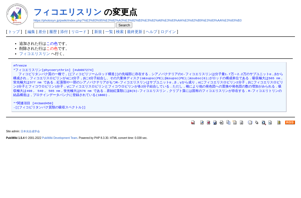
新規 (98, 31)
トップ (14, 31)
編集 (31, 31)
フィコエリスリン (68, 11)
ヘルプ (151, 31)
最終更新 (134, 31)
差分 (42, 31)
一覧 (109, 31)
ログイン (168, 31)
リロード (79, 31)
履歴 (53, 31)
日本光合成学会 (30, 131)
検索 (120, 31)
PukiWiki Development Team (59, 137)
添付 (64, 31)
